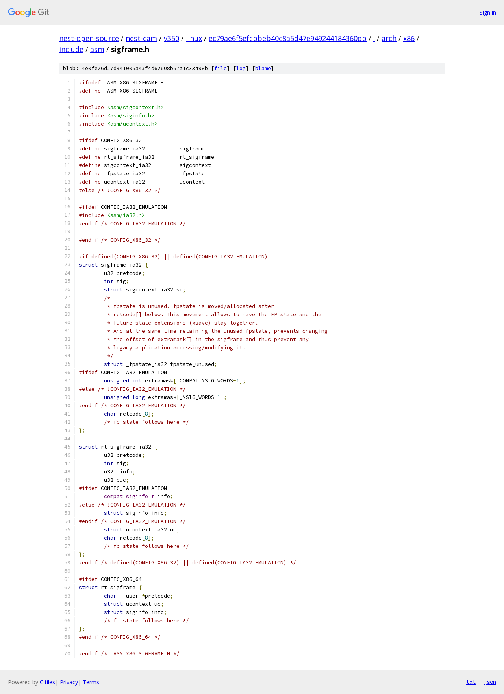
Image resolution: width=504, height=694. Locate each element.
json (490, 681)
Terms (91, 682)
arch (389, 38)
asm (97, 49)
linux (194, 38)
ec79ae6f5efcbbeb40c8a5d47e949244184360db (288, 38)
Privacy (69, 682)
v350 (171, 38)
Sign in (488, 12)
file (220, 68)
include (71, 49)
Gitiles (47, 682)
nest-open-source (89, 38)
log (241, 68)
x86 (409, 38)
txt (471, 681)
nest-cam (141, 38)
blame (263, 68)
